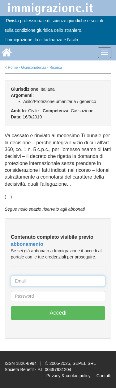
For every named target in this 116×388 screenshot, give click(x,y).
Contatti (104, 375)
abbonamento (27, 244)
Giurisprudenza (33, 67)
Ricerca (55, 67)
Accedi (57, 313)
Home (13, 67)
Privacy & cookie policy (68, 375)
